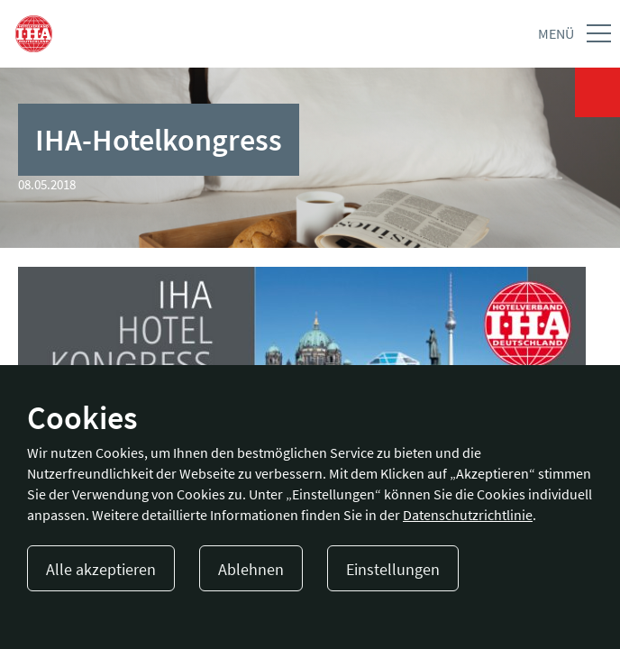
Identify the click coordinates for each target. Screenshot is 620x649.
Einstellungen (393, 569)
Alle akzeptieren (101, 569)
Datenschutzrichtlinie (468, 515)
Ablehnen (251, 569)
